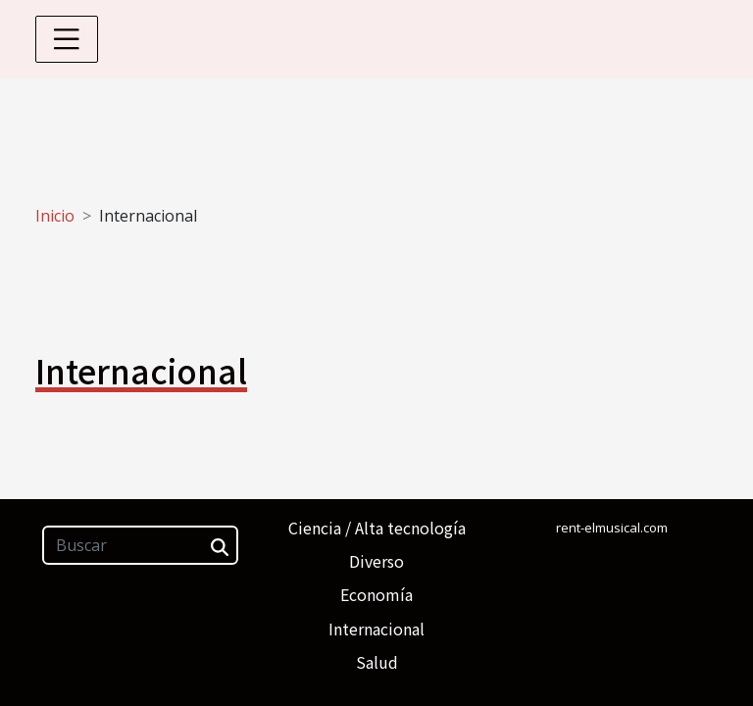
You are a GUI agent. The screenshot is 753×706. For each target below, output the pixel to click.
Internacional (376, 628)
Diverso (376, 561)
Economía (376, 594)
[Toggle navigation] (66, 39)
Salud (377, 662)
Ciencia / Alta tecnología (377, 527)
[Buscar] (140, 545)
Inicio (55, 216)
